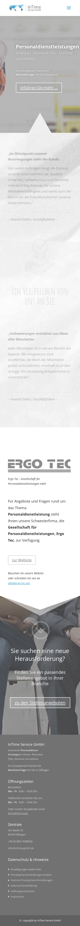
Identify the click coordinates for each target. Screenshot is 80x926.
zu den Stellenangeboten (40, 702)
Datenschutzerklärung (24, 885)
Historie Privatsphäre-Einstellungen (32, 880)
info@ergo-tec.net (19, 583)
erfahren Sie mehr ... (39, 87)
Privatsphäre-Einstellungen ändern (31, 875)
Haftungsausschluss (22, 891)
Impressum (17, 896)
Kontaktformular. (18, 813)
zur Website (22, 560)
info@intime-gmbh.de (21, 848)
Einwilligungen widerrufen (26, 869)
